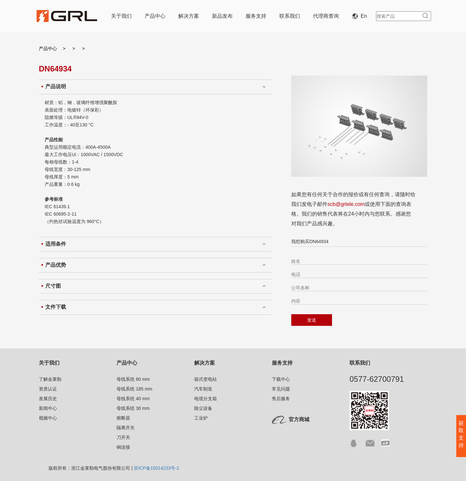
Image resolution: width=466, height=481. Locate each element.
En (361, 16)
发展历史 (48, 398)
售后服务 (281, 398)
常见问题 (281, 388)
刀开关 (123, 437)
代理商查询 (326, 16)
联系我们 (289, 16)
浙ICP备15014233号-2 (156, 468)
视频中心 (48, 418)
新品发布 (222, 16)
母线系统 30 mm (133, 408)
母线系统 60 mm (133, 379)
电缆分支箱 (205, 398)
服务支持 (256, 16)
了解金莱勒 (50, 379)
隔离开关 (125, 427)
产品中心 (155, 16)
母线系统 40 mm (133, 398)
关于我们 (121, 16)
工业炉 (201, 418)
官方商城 (299, 419)
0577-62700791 (377, 379)
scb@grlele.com (346, 204)
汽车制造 (203, 388)
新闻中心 (48, 408)
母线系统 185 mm (134, 388)
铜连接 (123, 447)
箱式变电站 (205, 379)
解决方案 (188, 16)
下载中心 (281, 379)
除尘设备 (203, 408)
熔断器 (123, 418)
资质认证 (48, 388)
